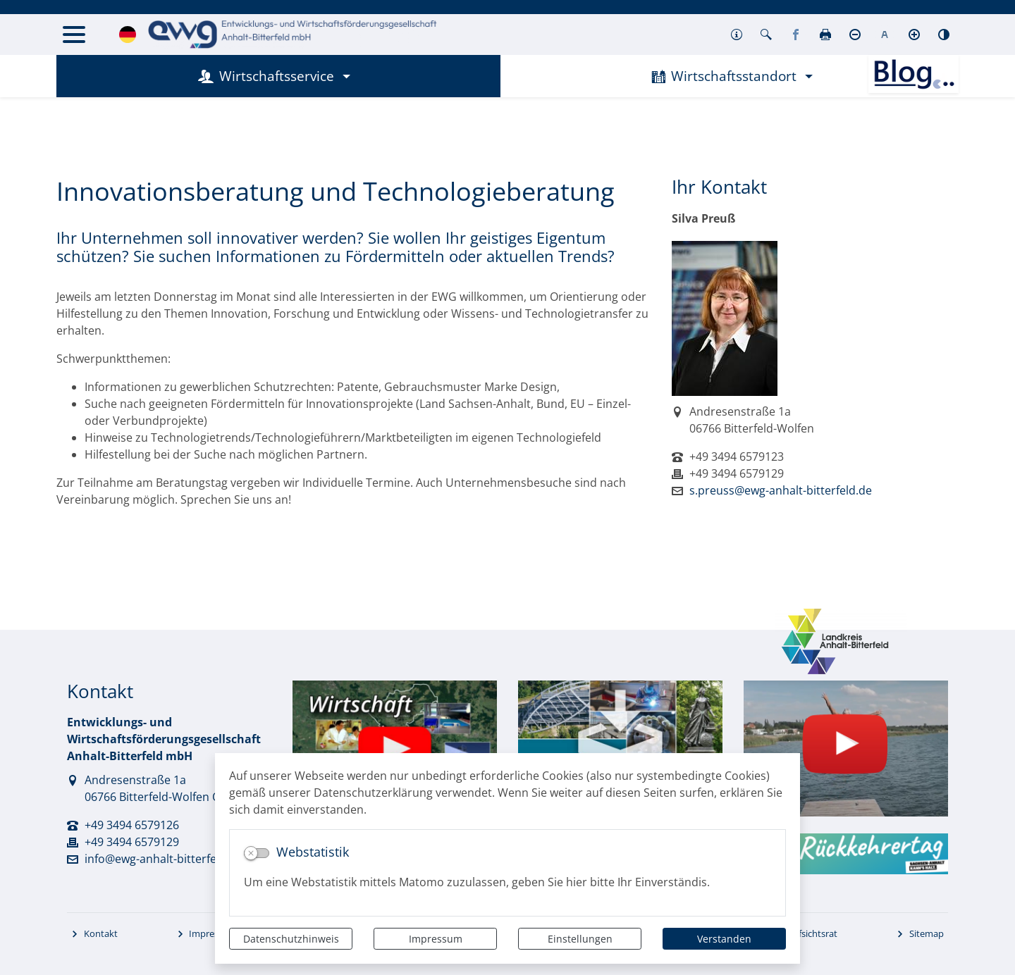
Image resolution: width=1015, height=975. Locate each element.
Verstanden (724, 938)
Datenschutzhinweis (291, 938)
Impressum (435, 938)
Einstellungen (580, 938)
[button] (736, 34)
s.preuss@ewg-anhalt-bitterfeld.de (780, 490)
